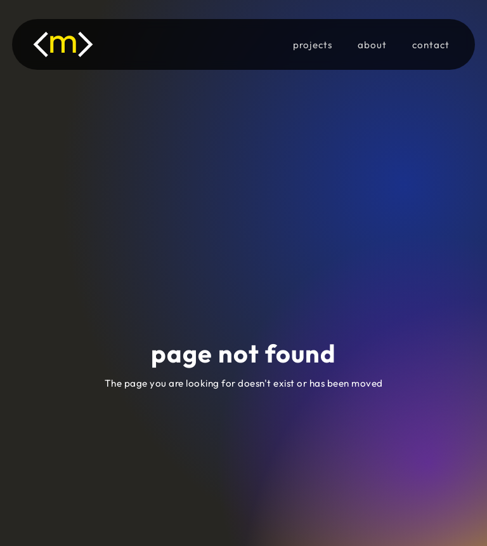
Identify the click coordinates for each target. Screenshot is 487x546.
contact (431, 45)
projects (312, 45)
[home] (78, 44)
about (372, 45)
